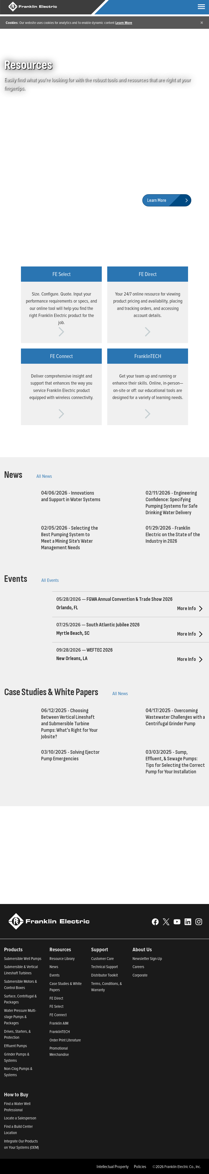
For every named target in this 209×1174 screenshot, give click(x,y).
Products (13, 949)
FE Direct (56, 998)
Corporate (140, 975)
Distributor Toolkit (104, 975)
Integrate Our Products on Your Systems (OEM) (21, 1144)
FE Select (56, 1006)
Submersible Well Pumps (22, 958)
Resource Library (62, 958)
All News (44, 476)
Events (15, 579)
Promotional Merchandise (59, 1051)
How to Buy (16, 1094)
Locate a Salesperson (20, 1118)
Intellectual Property (113, 1166)
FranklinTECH (60, 1031)
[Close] (202, 22)
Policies (140, 1166)
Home (9, 45)
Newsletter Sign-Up (147, 958)
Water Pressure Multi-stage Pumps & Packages (20, 1016)
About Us (142, 949)
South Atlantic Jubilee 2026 (113, 625)
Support (99, 949)
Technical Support (104, 966)
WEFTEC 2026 (100, 650)
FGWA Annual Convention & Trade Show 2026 (130, 599)
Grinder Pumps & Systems (16, 1057)
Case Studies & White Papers (51, 692)
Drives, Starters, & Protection (17, 1034)
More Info (191, 608)
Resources (60, 949)
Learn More (123, 22)
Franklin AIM (59, 1023)
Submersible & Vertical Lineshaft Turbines (21, 970)
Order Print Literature (65, 1040)
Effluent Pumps (15, 1046)
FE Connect (58, 1015)
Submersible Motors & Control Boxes (20, 984)
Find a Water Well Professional (17, 1107)
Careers (138, 966)
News (13, 475)
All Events (50, 580)
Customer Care (102, 958)
